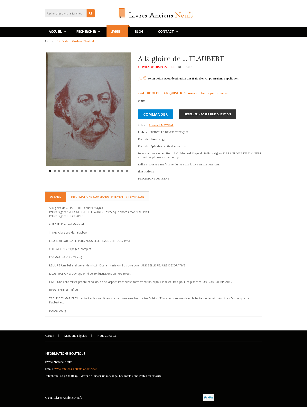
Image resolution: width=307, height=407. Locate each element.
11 (95, 171)
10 (91, 171)
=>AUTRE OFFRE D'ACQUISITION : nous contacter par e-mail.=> (183, 93)
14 (109, 171)
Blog (141, 31)
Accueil (57, 31)
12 (100, 171)
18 (127, 171)
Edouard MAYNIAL (161, 125)
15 (113, 171)
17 (122, 171)
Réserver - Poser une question (207, 114)
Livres (117, 31)
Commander (155, 114)
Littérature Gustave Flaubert (75, 41)
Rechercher (88, 31)
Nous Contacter (107, 336)
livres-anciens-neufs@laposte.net (75, 369)
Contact (168, 31)
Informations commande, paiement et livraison (107, 197)
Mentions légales (75, 336)
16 (118, 171)
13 (104, 171)
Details (55, 197)
